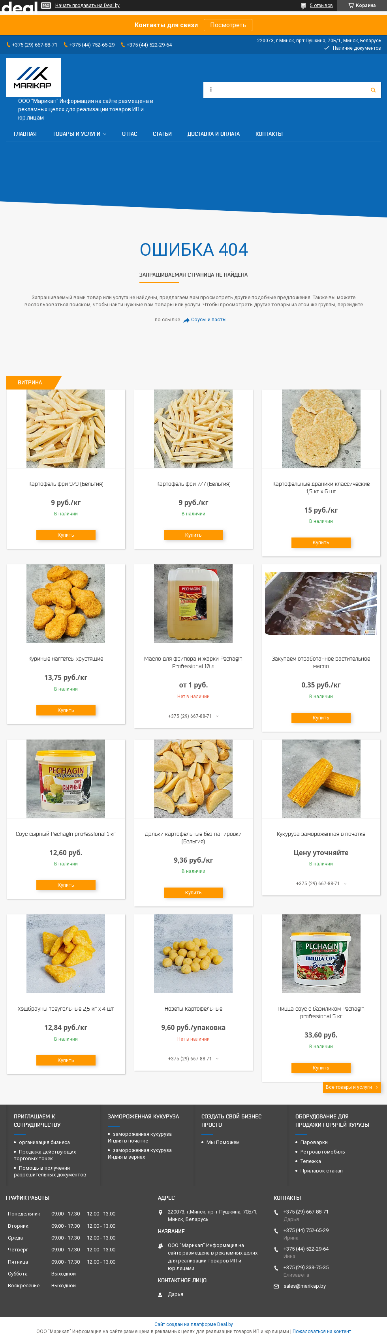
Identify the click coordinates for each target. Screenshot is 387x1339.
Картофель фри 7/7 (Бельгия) (193, 484)
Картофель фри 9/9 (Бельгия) (65, 484)
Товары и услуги (76, 134)
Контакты (269, 134)
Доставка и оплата (214, 134)
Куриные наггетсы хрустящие (65, 658)
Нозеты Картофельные (193, 1009)
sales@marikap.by (305, 1286)
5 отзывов (321, 5)
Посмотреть (228, 25)
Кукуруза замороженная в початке (321, 834)
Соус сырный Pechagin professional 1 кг (66, 834)
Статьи (162, 134)
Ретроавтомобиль (323, 1152)
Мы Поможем (223, 1142)
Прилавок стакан (322, 1171)
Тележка (311, 1161)
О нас (129, 134)
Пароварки (314, 1142)
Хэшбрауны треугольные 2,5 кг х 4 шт (66, 1009)
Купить (66, 535)
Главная (25, 134)
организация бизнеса (44, 1142)
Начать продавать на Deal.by (87, 5)
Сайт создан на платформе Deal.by (193, 1324)
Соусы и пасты (209, 319)
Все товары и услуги (349, 1087)
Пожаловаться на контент (322, 1331)
